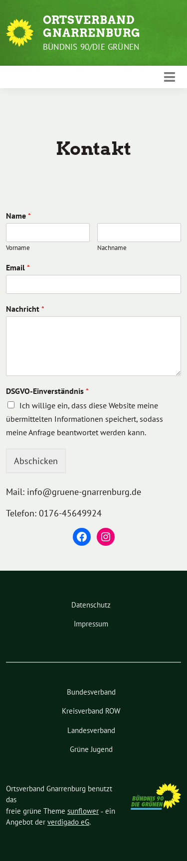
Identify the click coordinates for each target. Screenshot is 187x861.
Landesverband (91, 730)
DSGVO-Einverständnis (47, 391)
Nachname (112, 248)
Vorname (18, 248)
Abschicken (36, 461)
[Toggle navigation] (169, 77)
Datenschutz (91, 605)
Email (18, 267)
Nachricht (25, 309)
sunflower (83, 811)
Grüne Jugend (91, 749)
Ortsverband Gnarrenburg (92, 26)
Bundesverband (91, 692)
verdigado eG (68, 822)
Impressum (91, 623)
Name (18, 216)
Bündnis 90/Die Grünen (91, 46)
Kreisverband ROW (91, 711)
